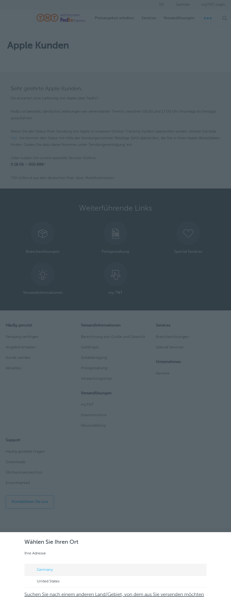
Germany (40, 570)
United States (44, 582)
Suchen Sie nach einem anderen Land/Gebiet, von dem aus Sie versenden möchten (114, 594)
